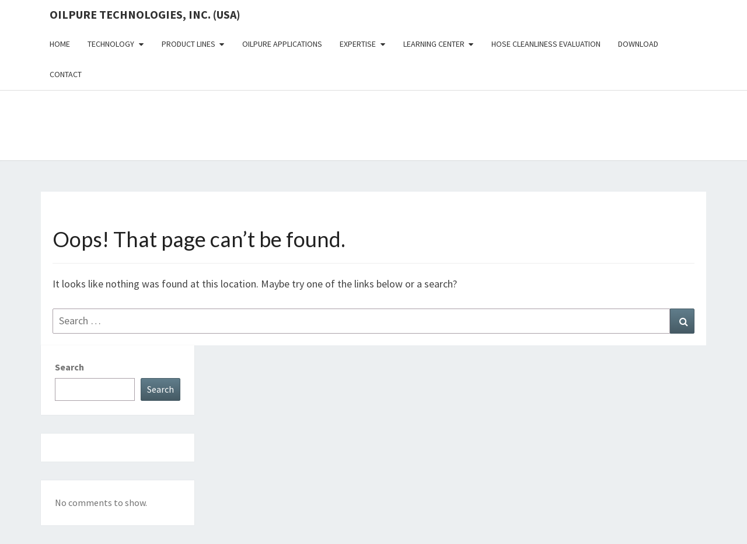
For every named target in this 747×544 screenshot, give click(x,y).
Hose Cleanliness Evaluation (546, 44)
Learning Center (434, 44)
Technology (111, 44)
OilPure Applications (282, 44)
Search (69, 367)
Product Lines (188, 44)
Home (60, 44)
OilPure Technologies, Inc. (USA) (145, 14)
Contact (66, 74)
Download (638, 44)
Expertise (358, 44)
